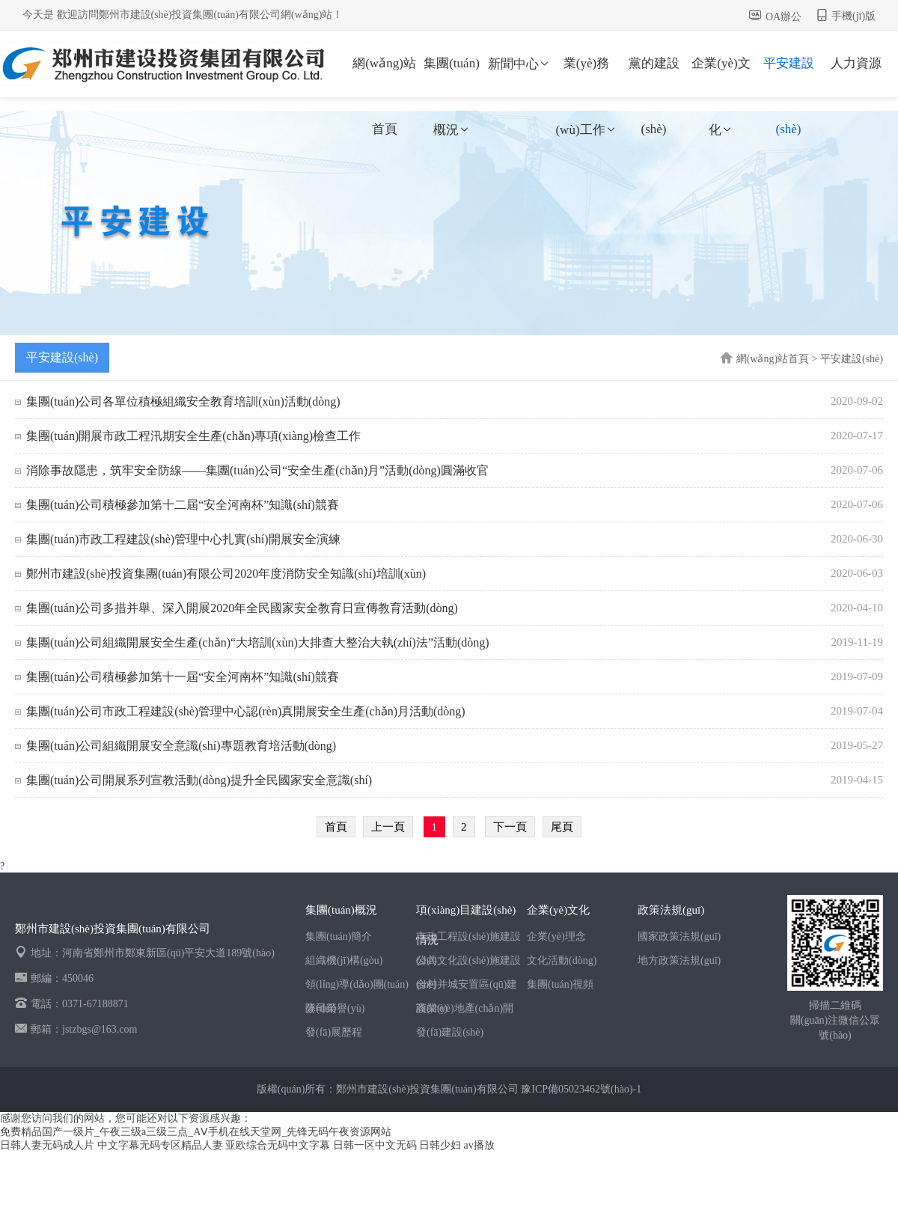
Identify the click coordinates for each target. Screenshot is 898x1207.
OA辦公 (783, 16)
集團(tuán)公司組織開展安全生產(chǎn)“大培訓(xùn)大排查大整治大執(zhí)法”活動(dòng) (257, 642)
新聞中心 (519, 64)
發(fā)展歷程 (333, 1032)
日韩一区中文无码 (375, 1145)
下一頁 (510, 827)
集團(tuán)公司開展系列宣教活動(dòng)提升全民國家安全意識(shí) (199, 780)
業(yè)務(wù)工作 (586, 76)
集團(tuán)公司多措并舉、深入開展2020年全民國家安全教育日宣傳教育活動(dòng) (242, 608)
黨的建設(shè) (654, 76)
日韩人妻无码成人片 (47, 1145)
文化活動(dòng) (561, 960)
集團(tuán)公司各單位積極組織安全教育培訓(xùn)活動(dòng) (183, 401)
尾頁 (562, 827)
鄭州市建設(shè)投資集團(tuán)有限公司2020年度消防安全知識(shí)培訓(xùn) (226, 573)
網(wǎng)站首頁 (384, 76)
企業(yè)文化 (720, 76)
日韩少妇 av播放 (457, 1145)
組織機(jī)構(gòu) (343, 960)
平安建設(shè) (788, 76)
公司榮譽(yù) (334, 1008)
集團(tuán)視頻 (560, 984)
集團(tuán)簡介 (338, 936)
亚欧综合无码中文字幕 (277, 1145)
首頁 (336, 827)
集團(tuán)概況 (452, 76)
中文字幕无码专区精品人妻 (160, 1145)
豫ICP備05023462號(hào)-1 (581, 1089)
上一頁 (388, 827)
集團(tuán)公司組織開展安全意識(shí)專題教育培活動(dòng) (181, 745)
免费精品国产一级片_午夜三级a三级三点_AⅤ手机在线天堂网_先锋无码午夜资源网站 (195, 1131)
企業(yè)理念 (556, 936)
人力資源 (856, 63)
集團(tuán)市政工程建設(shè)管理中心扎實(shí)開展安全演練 (183, 539)
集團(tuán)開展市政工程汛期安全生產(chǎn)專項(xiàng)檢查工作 (193, 436)
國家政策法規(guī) (679, 936)
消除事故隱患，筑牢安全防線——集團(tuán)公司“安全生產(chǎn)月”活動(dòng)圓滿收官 (257, 470)
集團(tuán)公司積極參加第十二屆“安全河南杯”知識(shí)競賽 (182, 504)
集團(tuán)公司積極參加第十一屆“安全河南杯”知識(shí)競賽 (182, 676)
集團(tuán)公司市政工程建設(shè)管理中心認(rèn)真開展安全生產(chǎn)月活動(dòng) (245, 711)
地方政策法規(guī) (679, 960)
